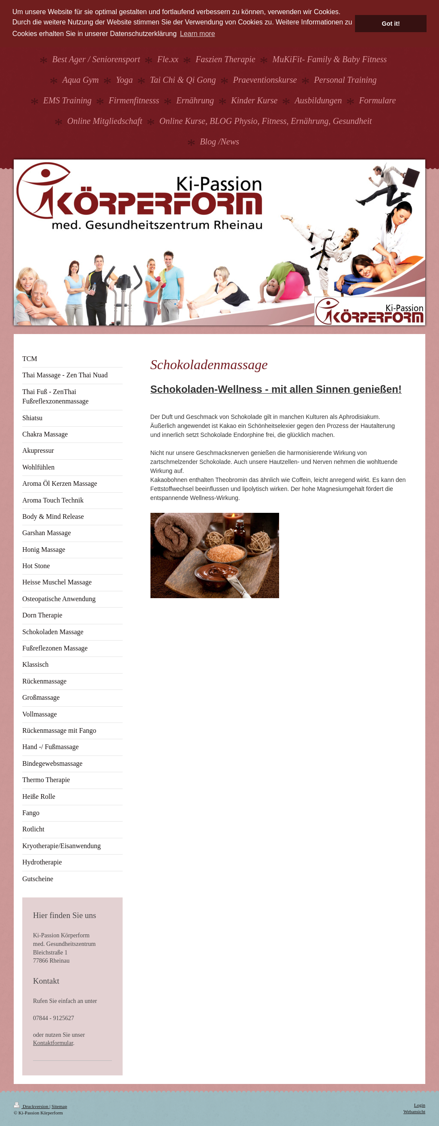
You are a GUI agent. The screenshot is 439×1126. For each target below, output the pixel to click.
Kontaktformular (53, 1043)
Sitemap (59, 1106)
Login (419, 1105)
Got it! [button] (391, 23)
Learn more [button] (197, 33)
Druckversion (31, 1106)
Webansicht (414, 1111)
